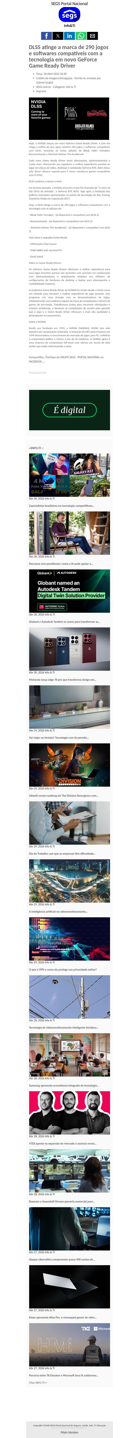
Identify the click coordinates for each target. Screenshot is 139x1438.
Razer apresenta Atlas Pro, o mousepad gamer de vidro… (63, 1317)
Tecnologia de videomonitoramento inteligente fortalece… (64, 1027)
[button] (46, 36)
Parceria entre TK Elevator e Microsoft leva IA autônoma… (63, 1375)
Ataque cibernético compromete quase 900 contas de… (62, 1259)
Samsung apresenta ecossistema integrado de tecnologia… (64, 1085)
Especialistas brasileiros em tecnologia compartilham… (61, 505)
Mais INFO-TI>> (38, 1382)
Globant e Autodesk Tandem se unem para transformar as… (64, 621)
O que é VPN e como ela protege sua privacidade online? (63, 969)
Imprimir (41, 91)
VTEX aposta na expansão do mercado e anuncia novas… (63, 1143)
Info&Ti (69, 25)
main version (69, 1432)
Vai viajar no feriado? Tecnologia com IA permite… (59, 737)
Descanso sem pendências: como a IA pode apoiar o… (61, 563)
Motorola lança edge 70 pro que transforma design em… (62, 679)
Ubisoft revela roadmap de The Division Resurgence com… (64, 795)
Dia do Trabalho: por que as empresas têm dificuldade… (62, 853)
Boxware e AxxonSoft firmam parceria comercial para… (62, 1201)
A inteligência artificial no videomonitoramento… (58, 911)
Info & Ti (71, 87)
